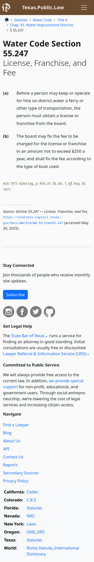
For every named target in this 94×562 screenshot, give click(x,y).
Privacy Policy (15, 481)
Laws (31, 524)
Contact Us (13, 457)
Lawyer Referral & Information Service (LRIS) (44, 353)
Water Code (42, 20)
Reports (10, 465)
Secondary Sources (21, 473)
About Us (11, 441)
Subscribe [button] (15, 294)
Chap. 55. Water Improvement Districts (41, 25)
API (6, 449)
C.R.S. (32, 500)
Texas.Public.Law (43, 7)
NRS (30, 516)
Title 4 (62, 20)
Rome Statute (39, 548)
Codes (32, 492)
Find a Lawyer (16, 425)
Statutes (21, 20)
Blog (7, 433)
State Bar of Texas (28, 335)
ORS (41, 532)
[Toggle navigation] (84, 8)
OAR (31, 532)
